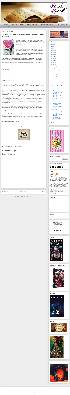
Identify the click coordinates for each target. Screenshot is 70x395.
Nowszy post (5, 191)
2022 (52, 46)
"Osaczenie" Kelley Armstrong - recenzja (57, 107)
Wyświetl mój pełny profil (55, 193)
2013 (52, 64)
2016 (52, 58)
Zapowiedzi (6, 26)
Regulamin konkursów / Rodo (47, 24)
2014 (52, 62)
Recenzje (6, 24)
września (54, 72)
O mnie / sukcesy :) (32, 24)
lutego (54, 122)
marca (54, 84)
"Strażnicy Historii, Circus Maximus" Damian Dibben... (58, 114)
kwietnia (54, 82)
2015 (52, 60)
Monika (59, 174)
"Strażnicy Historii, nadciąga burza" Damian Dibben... (56, 119)
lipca (53, 76)
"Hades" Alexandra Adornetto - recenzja (57, 99)
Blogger (44, 392)
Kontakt (22, 24)
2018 (52, 54)
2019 (52, 52)
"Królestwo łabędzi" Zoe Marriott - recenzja (57, 86)
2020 (52, 50)
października (55, 70)
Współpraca (14, 24)
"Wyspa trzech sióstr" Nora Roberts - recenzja (58, 96)
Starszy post (42, 191)
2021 (52, 48)
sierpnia (54, 74)
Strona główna (23, 191)
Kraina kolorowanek (62, 24)
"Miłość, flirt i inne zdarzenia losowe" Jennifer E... (57, 103)
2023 (52, 44)
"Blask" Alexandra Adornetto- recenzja (57, 110)
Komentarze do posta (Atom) (26, 196)
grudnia (54, 66)
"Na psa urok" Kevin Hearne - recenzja (56, 89)
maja (53, 80)
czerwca (54, 78)
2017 (52, 56)
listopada (54, 68)
